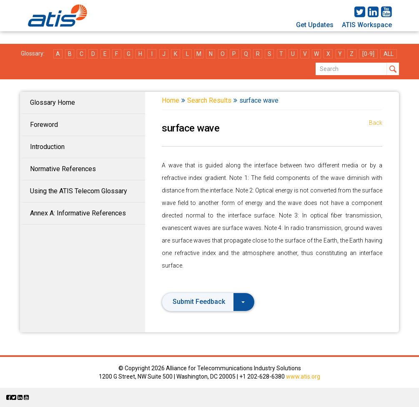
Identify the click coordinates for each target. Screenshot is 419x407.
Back (375, 122)
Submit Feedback (209, 302)
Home (170, 100)
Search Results (209, 100)
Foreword (44, 125)
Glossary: (33, 53)
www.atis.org (303, 376)
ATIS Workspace (367, 25)
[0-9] (368, 54)
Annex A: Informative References (78, 213)
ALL (389, 54)
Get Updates (315, 25)
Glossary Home (52, 102)
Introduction (47, 147)
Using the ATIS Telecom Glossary (78, 191)
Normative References (63, 169)
